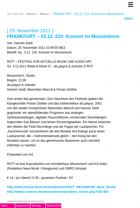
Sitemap (36, 205)
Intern (129, 18)
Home (30, 14)
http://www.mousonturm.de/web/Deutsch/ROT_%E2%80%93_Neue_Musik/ (61, 187)
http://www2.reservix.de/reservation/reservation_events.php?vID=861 (58, 192)
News (44, 14)
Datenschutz (54, 205)
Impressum (22, 205)
